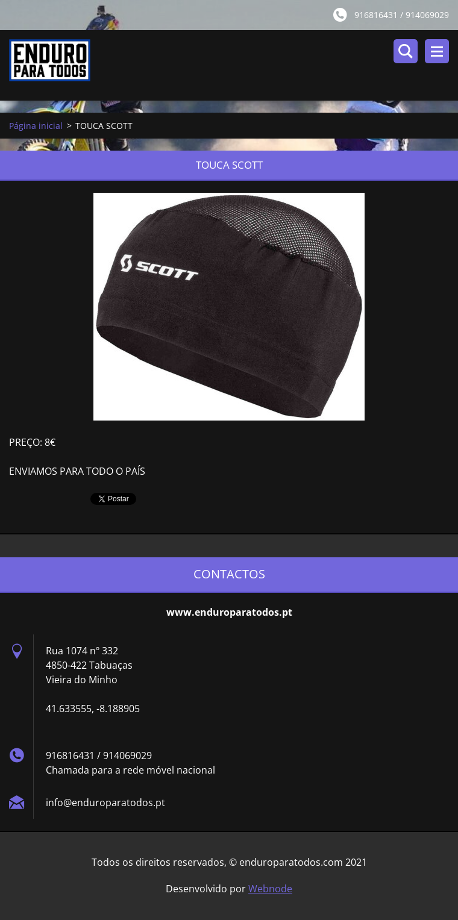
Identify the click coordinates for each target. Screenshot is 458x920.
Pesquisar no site (406, 51)
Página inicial (36, 125)
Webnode (270, 888)
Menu (437, 51)
